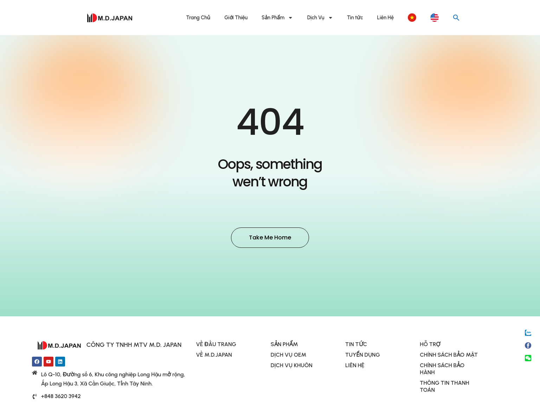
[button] (456, 17)
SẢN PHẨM (284, 345)
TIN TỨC (356, 345)
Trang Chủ (198, 17)
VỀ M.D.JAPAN (214, 355)
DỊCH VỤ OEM (289, 355)
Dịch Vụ (320, 18)
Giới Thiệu (236, 17)
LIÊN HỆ (354, 366)
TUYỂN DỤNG (362, 355)
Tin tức (355, 17)
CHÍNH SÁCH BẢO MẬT (448, 355)
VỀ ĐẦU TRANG (216, 345)
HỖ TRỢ (430, 345)
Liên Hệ (385, 17)
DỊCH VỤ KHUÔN (292, 366)
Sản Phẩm (277, 18)
